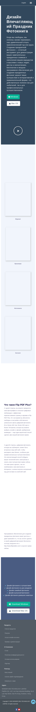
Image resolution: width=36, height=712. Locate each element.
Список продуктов (10, 629)
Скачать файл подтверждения (14, 676)
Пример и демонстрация (12, 642)
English (24, 3)
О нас (6, 650)
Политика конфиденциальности (14, 655)
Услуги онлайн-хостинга (12, 637)
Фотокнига (18, 308)
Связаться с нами (10, 681)
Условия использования (12, 659)
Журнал (18, 219)
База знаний (8, 672)
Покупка (7, 633)
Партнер (7, 663)
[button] (31, 2)
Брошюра (18, 263)
